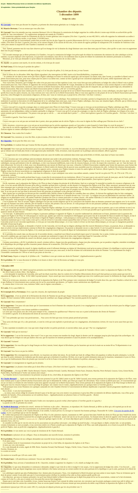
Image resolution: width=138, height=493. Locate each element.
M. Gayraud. (6, 25)
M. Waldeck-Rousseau (9, 407)
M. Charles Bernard (8, 379)
